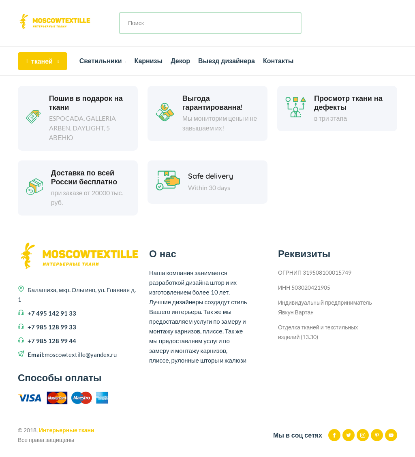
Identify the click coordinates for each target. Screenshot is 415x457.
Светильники (102, 61)
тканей (42, 61)
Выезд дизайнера (226, 61)
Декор (180, 61)
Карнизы (148, 61)
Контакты (278, 61)
